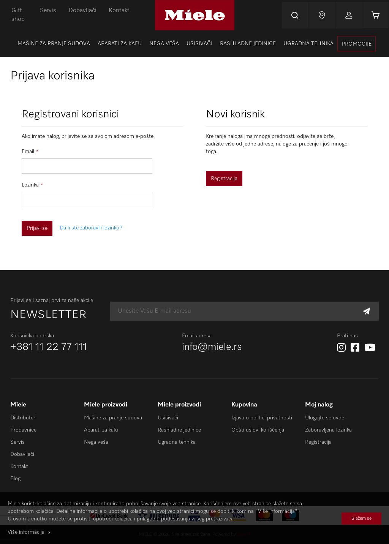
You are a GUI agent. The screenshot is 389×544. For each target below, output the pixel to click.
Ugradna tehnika (177, 442)
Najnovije (321, 15)
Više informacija (26, 532)
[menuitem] (54, 43)
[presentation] (356, 43)
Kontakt (119, 11)
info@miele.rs (212, 347)
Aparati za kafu (101, 430)
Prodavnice (23, 430)
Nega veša (96, 442)
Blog (15, 478)
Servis (48, 11)
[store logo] (194, 15)
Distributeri (23, 418)
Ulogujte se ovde (324, 418)
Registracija (318, 442)
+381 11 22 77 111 (48, 347)
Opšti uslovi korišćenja (257, 430)
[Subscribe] (366, 311)
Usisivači (168, 418)
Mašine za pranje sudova (113, 418)
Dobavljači (82, 11)
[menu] (194, 43)
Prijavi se (348, 15)
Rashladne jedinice (179, 430)
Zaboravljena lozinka (328, 430)
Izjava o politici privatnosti (261, 418)
